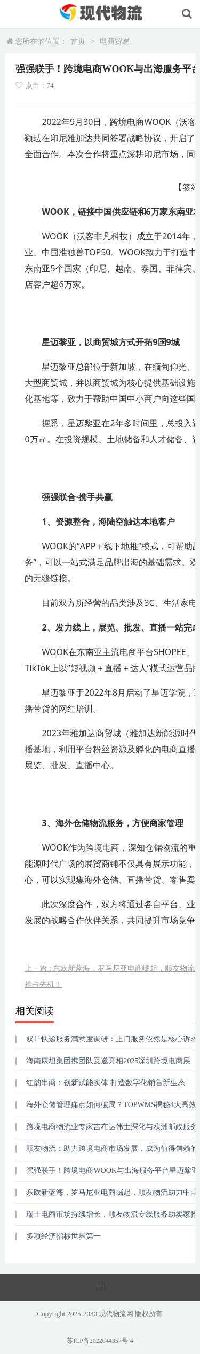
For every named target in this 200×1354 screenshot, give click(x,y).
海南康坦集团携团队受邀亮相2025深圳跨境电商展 (108, 1061)
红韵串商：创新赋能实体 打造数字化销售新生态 (105, 1083)
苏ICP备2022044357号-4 (100, 1340)
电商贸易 (115, 41)
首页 (77, 41)
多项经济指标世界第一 (63, 1236)
